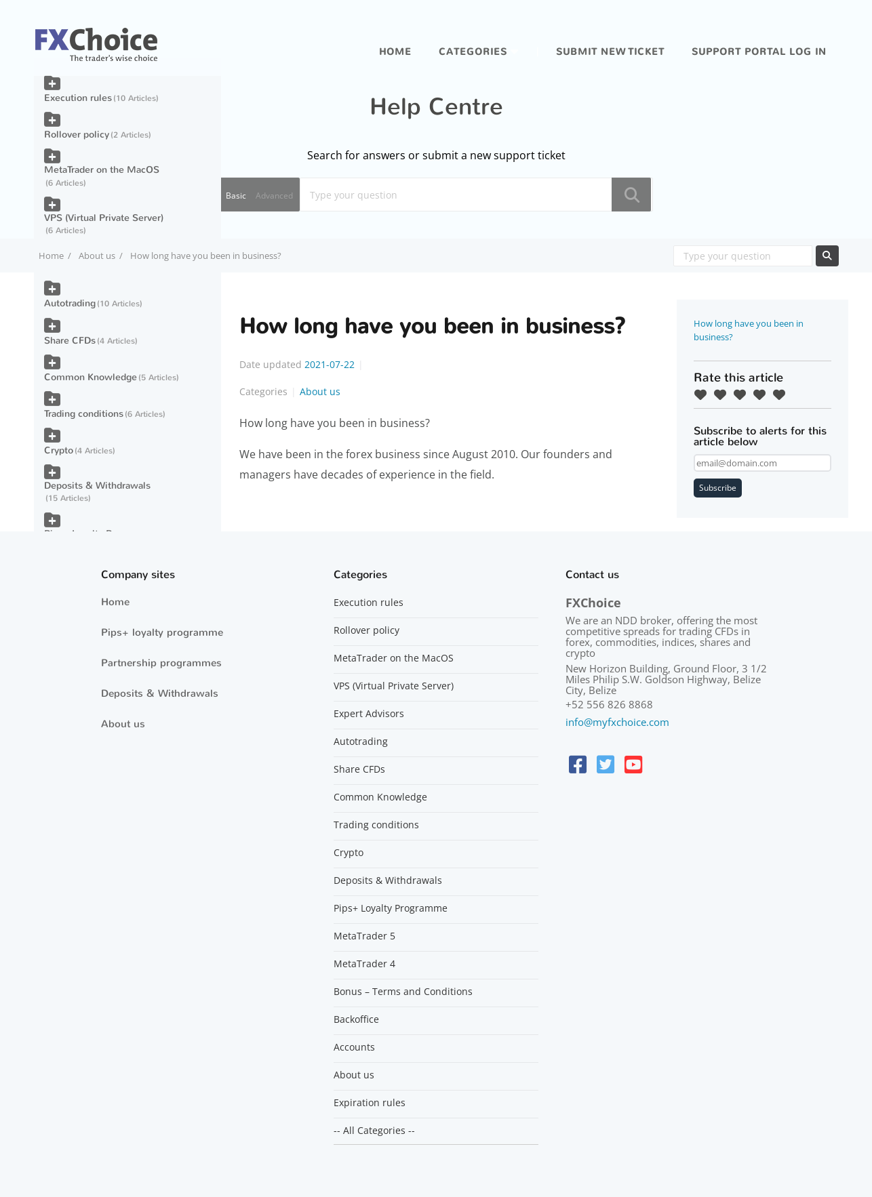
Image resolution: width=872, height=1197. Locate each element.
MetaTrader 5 (364, 936)
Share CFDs (70, 340)
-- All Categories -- (374, 1130)
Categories (473, 51)
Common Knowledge (90, 377)
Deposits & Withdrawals (97, 485)
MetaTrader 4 (364, 963)
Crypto (58, 450)
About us (97, 255)
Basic (236, 195)
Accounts (354, 1047)
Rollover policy (76, 134)
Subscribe (717, 487)
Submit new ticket (610, 51)
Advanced (274, 195)
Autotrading (70, 303)
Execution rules (78, 98)
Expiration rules (369, 1102)
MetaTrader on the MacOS (101, 169)
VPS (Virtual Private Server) (103, 217)
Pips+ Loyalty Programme (391, 908)
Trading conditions (83, 413)
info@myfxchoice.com (617, 722)
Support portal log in (759, 51)
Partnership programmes (161, 663)
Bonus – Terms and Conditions (403, 991)
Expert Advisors (369, 713)
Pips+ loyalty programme (162, 632)
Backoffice (356, 1019)
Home (395, 51)
